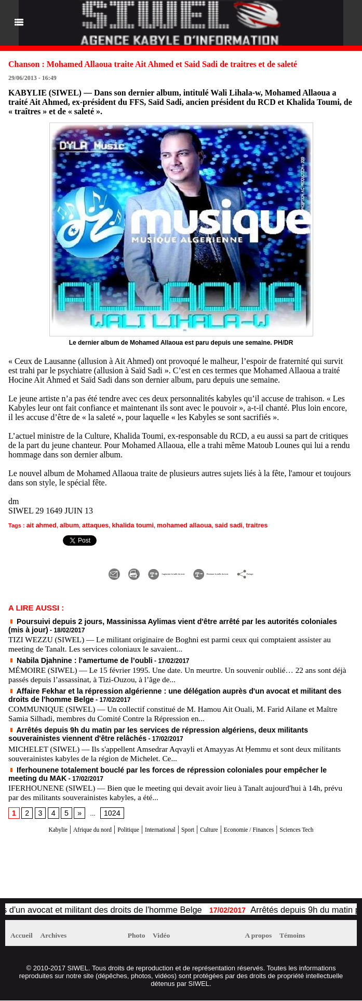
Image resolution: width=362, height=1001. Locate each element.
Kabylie (27, 819)
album (64, 525)
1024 (107, 803)
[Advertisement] (126, 870)
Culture (225, 819)
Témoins (303, 935)
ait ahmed (39, 525)
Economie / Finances (278, 819)
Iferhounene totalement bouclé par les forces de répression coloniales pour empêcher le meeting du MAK (168, 761)
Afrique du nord (72, 819)
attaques (88, 525)
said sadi (206, 525)
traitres (231, 525)
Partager (313, 571)
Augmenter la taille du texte (122, 571)
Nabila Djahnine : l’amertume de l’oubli (69, 655)
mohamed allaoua (167, 525)
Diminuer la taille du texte (235, 571)
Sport (198, 819)
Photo (140, 935)
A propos (262, 935)
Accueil (25, 935)
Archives (64, 935)
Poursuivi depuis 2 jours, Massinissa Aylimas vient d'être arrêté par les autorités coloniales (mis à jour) (165, 619)
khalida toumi (121, 525)
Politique (120, 819)
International (162, 819)
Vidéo (171, 935)
